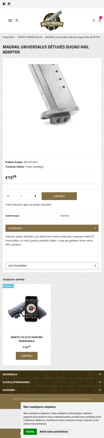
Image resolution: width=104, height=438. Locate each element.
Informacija (10, 374)
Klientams (9, 390)
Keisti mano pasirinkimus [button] (54, 431)
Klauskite (46, 204)
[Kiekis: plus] (35, 196)
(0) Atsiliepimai (17, 265)
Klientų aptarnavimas (16, 382)
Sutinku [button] (30, 431)
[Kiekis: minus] (7, 196)
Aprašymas (15, 228)
